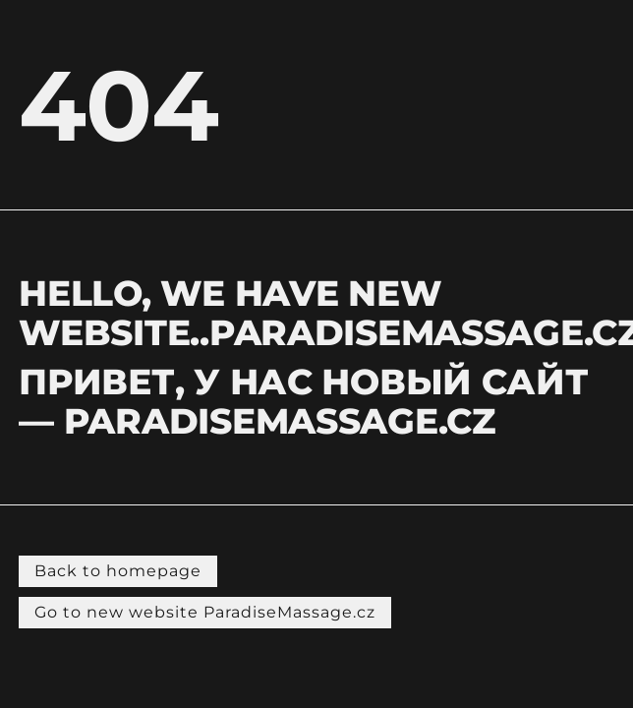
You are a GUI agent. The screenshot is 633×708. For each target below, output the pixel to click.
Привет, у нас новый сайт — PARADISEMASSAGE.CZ (303, 401)
